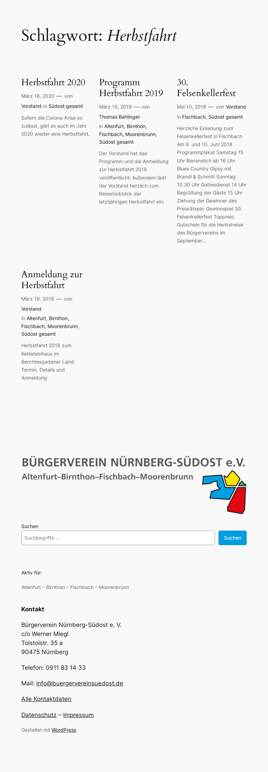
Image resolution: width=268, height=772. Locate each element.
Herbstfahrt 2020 (53, 82)
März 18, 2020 (37, 96)
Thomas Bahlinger (119, 117)
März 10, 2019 (115, 107)
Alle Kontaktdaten (46, 698)
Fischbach (110, 134)
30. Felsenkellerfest (206, 88)
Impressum (78, 714)
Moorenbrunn (140, 134)
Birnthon (136, 126)
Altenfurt (114, 126)
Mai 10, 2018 (191, 107)
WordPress (64, 730)
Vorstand (31, 106)
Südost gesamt (66, 106)
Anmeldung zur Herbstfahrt (51, 280)
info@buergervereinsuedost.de (79, 683)
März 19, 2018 (37, 299)
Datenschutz (39, 714)
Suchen (29, 526)
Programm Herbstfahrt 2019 (131, 88)
